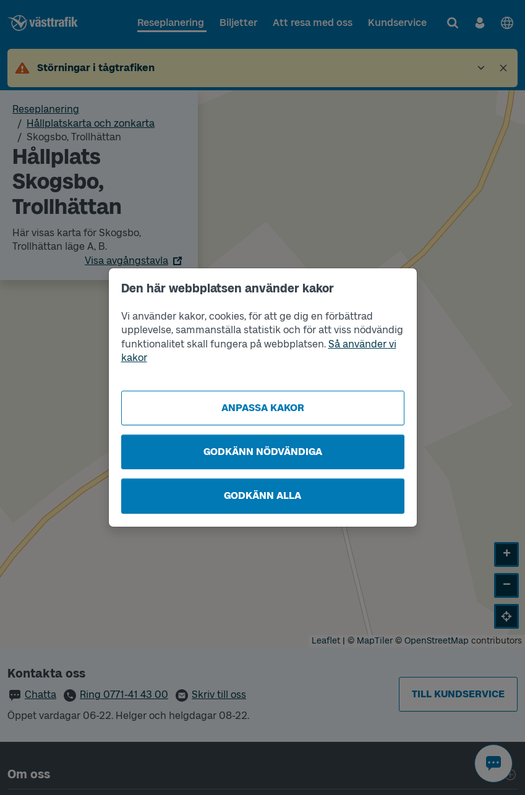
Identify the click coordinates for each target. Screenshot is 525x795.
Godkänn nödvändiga (262, 451)
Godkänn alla (262, 495)
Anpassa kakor (262, 408)
